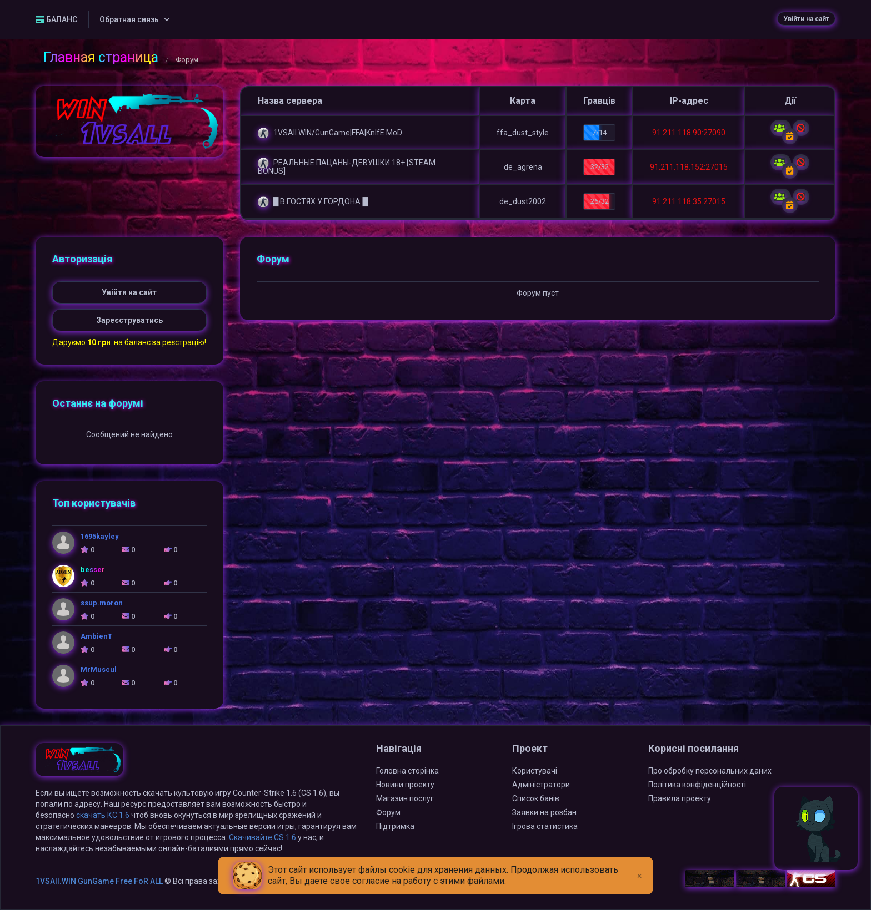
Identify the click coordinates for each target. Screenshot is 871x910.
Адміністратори (541, 784)
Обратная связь (129, 19)
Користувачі (534, 770)
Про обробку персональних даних (710, 770)
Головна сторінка (407, 770)
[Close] (639, 867)
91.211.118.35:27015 (688, 201)
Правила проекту (679, 798)
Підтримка (395, 826)
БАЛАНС (56, 19)
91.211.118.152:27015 (689, 167)
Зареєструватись (129, 320)
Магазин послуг (405, 798)
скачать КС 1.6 (102, 815)
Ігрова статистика (545, 826)
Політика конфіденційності (697, 784)
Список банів (535, 798)
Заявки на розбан (544, 812)
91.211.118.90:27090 (688, 132)
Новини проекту (405, 784)
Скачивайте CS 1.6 (262, 837)
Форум (388, 812)
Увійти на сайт (806, 19)
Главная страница (100, 57)
